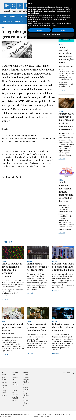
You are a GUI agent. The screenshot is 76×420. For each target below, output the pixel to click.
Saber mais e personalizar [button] (51, 416)
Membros (24, 17)
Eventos (35, 17)
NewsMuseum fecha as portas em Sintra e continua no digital (63, 266)
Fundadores (15, 378)
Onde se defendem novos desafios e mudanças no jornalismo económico (12, 269)
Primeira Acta (4, 386)
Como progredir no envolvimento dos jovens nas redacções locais (66, 54)
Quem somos (4, 378)
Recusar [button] (39, 411)
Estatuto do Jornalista (26, 403)
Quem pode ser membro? (15, 385)
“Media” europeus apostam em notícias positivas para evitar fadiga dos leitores (66, 191)
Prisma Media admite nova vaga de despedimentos (38, 266)
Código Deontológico (26, 389)
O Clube (12, 17)
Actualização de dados (15, 398)
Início (4, 17)
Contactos (31, 21)
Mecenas (19, 21)
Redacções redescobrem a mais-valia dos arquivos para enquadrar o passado (66, 121)
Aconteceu (47, 17)
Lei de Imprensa (26, 395)
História (4, 382)
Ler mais (62, 90)
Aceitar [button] (63, 411)
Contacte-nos (66, 4)
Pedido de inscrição (15, 392)
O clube (4, 373)
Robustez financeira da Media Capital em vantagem (63, 327)
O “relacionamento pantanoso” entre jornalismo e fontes (37, 327)
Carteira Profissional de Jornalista (26, 381)
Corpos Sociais (4, 391)
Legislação (7, 21)
